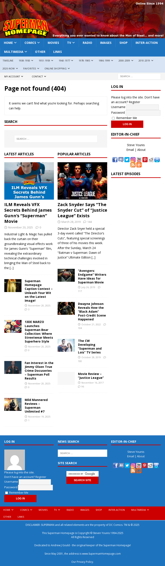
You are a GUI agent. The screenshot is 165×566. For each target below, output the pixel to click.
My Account (12, 76)
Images (106, 43)
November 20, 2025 (20, 227)
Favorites (29, 68)
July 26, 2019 (88, 287)
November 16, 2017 (92, 382)
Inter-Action (147, 43)
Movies (53, 43)
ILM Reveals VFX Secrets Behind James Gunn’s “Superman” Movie (28, 213)
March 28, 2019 (71, 222)
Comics (30, 43)
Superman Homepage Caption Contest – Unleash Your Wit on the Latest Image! (39, 291)
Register (134, 102)
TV (69, 43)
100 (80, 361)
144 (89, 222)
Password (118, 112)
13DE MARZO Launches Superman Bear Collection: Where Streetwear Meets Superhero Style (39, 331)
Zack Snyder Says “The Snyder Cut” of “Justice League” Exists (82, 210)
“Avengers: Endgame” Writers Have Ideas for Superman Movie (92, 277)
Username (118, 107)
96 (82, 386)
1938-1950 (24, 60)
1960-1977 (64, 60)
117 (80, 291)
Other (40, 52)
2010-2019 (144, 60)
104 (80, 328)
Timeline (8, 60)
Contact (37, 76)
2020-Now (9, 68)
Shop (123, 43)
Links (57, 52)
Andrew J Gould (60, 545)
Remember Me (124, 118)
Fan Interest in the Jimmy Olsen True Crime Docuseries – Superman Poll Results (39, 371)
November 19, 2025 (39, 416)
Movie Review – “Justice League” (91, 376)
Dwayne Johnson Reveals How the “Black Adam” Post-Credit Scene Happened (92, 311)
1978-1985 (84, 60)
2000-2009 (124, 60)
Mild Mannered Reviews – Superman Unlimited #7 (36, 406)
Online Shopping (55, 68)
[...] (12, 268)
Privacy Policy (85, 562)
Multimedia (13, 52)
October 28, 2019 (91, 357)
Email (130, 150)
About (141, 150)
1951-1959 (44, 60)
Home (8, 43)
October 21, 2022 (91, 324)
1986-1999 (104, 60)
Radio (87, 43)
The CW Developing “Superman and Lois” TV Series (90, 347)
